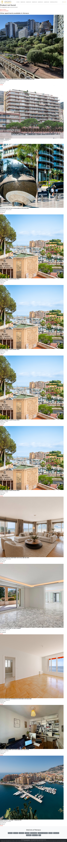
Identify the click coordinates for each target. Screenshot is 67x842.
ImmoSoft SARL (27, 839)
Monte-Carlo (35, 835)
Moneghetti (29, 835)
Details (1, 84)
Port (40, 835)
